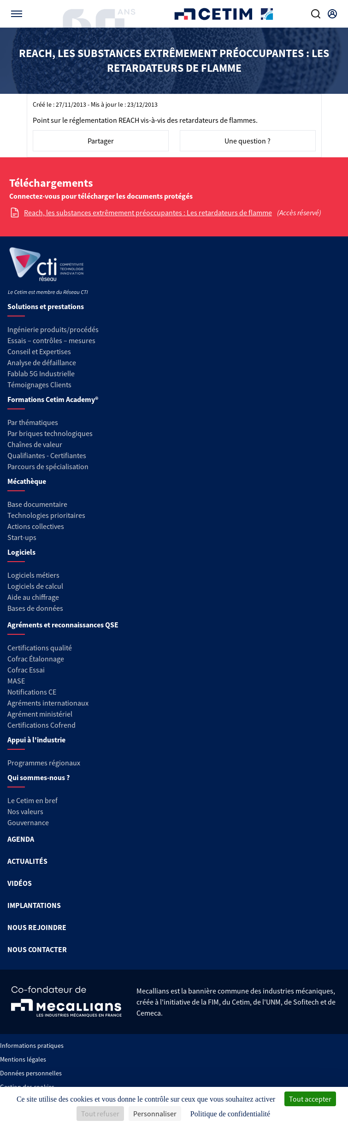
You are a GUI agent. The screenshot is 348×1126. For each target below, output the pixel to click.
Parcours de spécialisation (47, 466)
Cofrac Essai (26, 669)
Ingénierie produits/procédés (53, 329)
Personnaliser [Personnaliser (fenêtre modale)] (155, 1113)
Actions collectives (35, 526)
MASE (16, 680)
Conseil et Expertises (39, 351)
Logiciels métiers (33, 575)
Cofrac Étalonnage (35, 658)
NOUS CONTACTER (37, 949)
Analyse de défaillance (41, 362)
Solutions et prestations (45, 306)
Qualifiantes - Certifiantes (46, 455)
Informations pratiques (32, 1045)
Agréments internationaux (47, 702)
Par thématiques (32, 422)
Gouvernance (28, 822)
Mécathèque (26, 481)
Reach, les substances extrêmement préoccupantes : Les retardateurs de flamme (148, 212)
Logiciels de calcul (35, 586)
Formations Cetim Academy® (52, 399)
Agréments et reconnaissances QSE (62, 624)
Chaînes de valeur (34, 444)
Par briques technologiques (50, 433)
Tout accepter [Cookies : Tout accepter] (310, 1098)
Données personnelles (31, 1073)
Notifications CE (31, 691)
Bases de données (35, 608)
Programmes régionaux (43, 762)
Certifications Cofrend (41, 725)
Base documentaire (37, 504)
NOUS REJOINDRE (36, 927)
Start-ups (21, 537)
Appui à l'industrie (36, 739)
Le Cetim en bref (32, 800)
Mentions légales (23, 1059)
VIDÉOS (19, 883)
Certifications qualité (39, 647)
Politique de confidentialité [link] (230, 1114)
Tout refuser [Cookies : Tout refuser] (100, 1113)
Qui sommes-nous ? (38, 777)
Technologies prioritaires (46, 515)
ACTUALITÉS (27, 861)
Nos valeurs (25, 811)
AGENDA (20, 839)
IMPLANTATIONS (34, 905)
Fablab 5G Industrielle (41, 373)
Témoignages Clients (39, 384)
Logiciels (21, 552)
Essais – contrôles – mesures (51, 340)
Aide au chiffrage (33, 597)
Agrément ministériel (39, 713)
